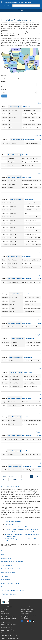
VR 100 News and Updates (8, 594)
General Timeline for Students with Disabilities (19, 527)
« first (4, 476)
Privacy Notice (25, 617)
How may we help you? (6, 5)
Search (38, 5)
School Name (27, 107)
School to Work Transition (13, 522)
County (3, 76)
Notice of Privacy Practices (28, 615)
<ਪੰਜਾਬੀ (12, 630)
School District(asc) (15, 107)
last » (20, 479)
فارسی (14, 635)
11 (3, 479)
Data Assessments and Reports (10, 583)
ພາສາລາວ (9, 638)
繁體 (6, 627)
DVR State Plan (5, 579)
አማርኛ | (9, 635)
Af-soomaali (4, 633)
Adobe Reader (25, 613)
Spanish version (9, 524)
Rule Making (24, 618)
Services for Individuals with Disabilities (12, 561)
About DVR (4, 554)
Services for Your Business (8, 565)
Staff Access (4, 609)
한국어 (10, 627)
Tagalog (3, 638)
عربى (2, 630)
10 (37, 476)
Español (8, 624)
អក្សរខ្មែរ (7, 630)
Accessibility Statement (27, 611)
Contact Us (4, 615)
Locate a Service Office (7, 617)
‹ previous (11, 476)
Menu (21, 10)
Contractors (4, 576)
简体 (2, 627)
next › (15, 479)
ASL (18, 638)
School (3, 89)
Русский (13, 624)
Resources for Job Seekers (8, 572)
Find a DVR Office (6, 558)
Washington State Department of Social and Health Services (18, 2)
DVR (2, 550)
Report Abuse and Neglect (8, 618)
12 (6, 479)
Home (2, 14)
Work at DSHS (5, 613)
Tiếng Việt (4, 635)
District (3, 81)
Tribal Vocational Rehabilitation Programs (12, 590)
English (3, 624)
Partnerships (4, 587)
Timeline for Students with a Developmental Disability (21, 529)
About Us (3, 611)
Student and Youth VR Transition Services (12, 569)
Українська (12, 633)
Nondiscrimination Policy (27, 609)
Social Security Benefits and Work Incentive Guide (19, 532)
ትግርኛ (15, 638)
